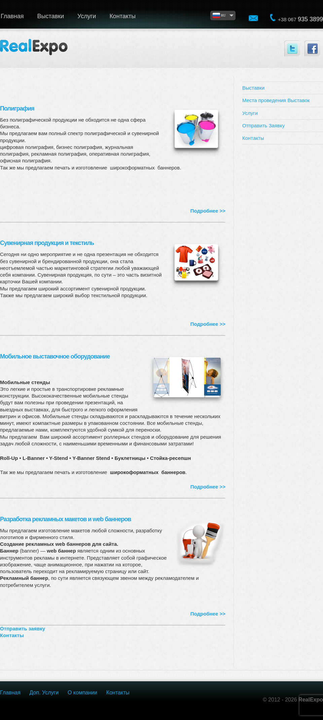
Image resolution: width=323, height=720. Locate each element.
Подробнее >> (207, 211)
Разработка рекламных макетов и (65, 519)
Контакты (122, 16)
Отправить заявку (22, 628)
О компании (82, 692)
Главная (10, 692)
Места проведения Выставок (276, 100)
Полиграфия (17, 108)
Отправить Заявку (263, 125)
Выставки (50, 16)
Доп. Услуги (44, 692)
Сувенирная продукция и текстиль (47, 243)
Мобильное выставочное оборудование (55, 356)
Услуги (86, 16)
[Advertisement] (282, 184)
